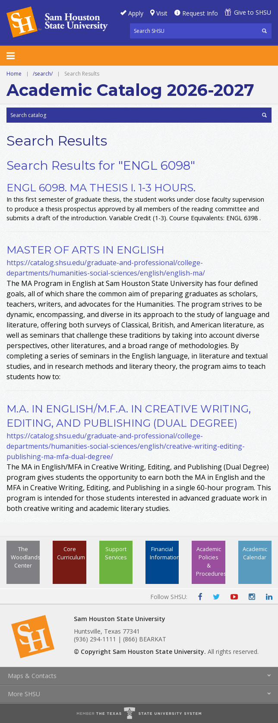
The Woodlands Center (25, 557)
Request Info (200, 13)
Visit (161, 13)
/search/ (43, 73)
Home (14, 73)
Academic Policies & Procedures (210, 561)
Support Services (116, 553)
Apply (135, 13)
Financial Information (164, 553)
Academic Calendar (255, 553)
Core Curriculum (71, 553)
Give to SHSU (252, 12)
